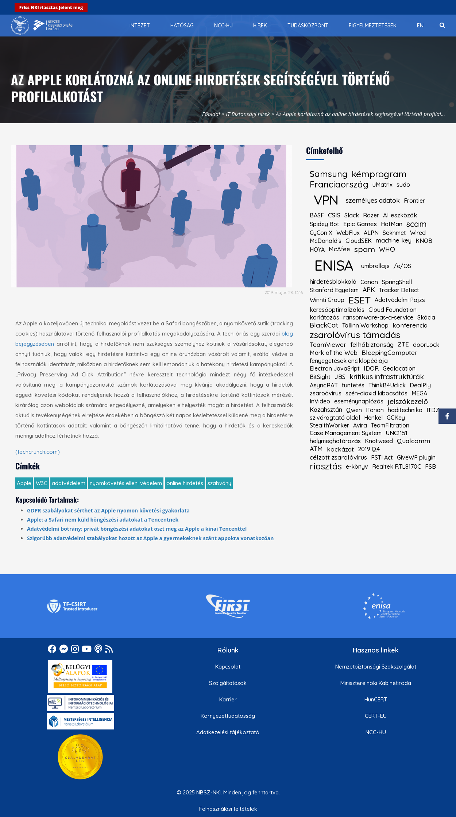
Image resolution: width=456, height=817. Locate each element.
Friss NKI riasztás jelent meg (51, 7)
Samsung (329, 174)
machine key (393, 240)
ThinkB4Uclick (387, 385)
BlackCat (324, 325)
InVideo (320, 401)
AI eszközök (400, 215)
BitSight (320, 377)
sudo (403, 185)
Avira (360, 425)
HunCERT (375, 699)
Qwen (354, 410)
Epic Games (360, 224)
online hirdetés (184, 483)
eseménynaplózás (358, 401)
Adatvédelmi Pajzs (400, 300)
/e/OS (402, 266)
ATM (316, 449)
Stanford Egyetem (334, 290)
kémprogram (379, 174)
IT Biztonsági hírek (248, 113)
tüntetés (353, 385)
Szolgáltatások (228, 682)
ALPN (371, 233)
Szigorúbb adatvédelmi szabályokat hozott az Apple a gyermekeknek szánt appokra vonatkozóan (150, 538)
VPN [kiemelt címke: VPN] (326, 199)
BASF (317, 215)
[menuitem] (140, 25)
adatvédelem (68, 483)
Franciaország (339, 184)
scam (416, 224)
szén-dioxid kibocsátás (376, 393)
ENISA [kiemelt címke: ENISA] (333, 265)
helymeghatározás (335, 441)
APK (369, 290)
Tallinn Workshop (365, 325)
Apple (24, 483)
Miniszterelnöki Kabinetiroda (375, 682)
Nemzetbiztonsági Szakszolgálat (375, 666)
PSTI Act (382, 457)
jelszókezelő (407, 401)
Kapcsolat (227, 666)
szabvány (219, 483)
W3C (41, 483)
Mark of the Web (334, 353)
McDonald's (325, 241)
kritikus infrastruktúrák (386, 376)
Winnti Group (327, 300)
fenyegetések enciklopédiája (349, 361)
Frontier (414, 201)
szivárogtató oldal (335, 418)
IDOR (371, 368)
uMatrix (382, 184)
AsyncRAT (324, 385)
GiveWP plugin (416, 457)
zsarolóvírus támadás (355, 335)
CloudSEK (358, 241)
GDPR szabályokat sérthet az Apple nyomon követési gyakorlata (108, 510)
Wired (418, 233)
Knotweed (379, 441)
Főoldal (211, 113)
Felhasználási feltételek (228, 808)
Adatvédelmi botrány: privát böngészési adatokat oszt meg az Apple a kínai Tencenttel (137, 528)
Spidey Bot (324, 224)
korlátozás (324, 317)
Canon (369, 282)
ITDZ (432, 410)
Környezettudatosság (228, 715)
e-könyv (357, 466)
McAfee (339, 249)
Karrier (228, 699)
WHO (387, 249)
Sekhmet (394, 233)
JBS (340, 377)
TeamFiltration (390, 425)
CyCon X (321, 233)
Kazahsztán (326, 410)
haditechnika (405, 410)
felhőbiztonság (372, 344)
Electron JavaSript (335, 368)
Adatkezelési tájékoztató (227, 732)
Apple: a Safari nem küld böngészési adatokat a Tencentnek (102, 519)
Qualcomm (413, 441)
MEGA (419, 393)
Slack (351, 215)
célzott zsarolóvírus (338, 457)
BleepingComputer (389, 352)
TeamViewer (328, 344)
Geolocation (399, 368)
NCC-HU (376, 732)
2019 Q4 (369, 449)
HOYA (317, 249)
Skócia (426, 317)
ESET (359, 300)
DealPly (420, 385)
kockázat (340, 449)
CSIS (334, 215)
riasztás (326, 466)
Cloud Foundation (392, 310)
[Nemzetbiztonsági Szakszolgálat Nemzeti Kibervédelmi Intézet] (42, 25)
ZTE (403, 344)
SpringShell (397, 282)
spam (364, 249)
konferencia (410, 325)
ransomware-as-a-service (378, 317)
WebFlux (348, 233)
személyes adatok (373, 200)
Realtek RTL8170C (396, 466)
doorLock (426, 345)
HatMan (391, 224)
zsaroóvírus (325, 393)
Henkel (373, 418)
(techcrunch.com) (37, 451)
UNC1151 (396, 433)
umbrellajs (375, 266)
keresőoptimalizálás (337, 310)
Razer (371, 215)
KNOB (424, 241)
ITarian (375, 410)
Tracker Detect (399, 290)
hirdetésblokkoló (333, 282)
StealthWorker (329, 425)
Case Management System (346, 433)
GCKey (396, 418)
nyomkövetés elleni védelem (126, 483)
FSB (430, 467)
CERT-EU (376, 715)
